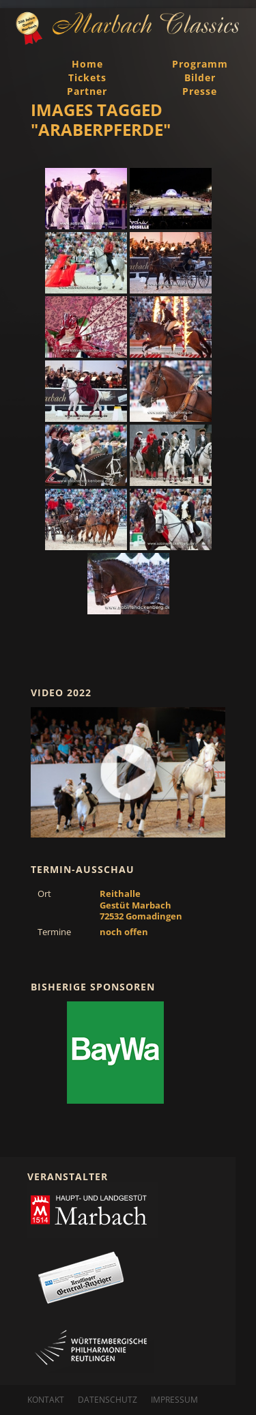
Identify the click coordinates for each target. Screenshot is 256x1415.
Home (87, 63)
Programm (200, 63)
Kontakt (45, 1399)
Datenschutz (107, 1399)
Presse (199, 91)
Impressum (174, 1399)
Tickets (87, 77)
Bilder (200, 77)
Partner (87, 91)
